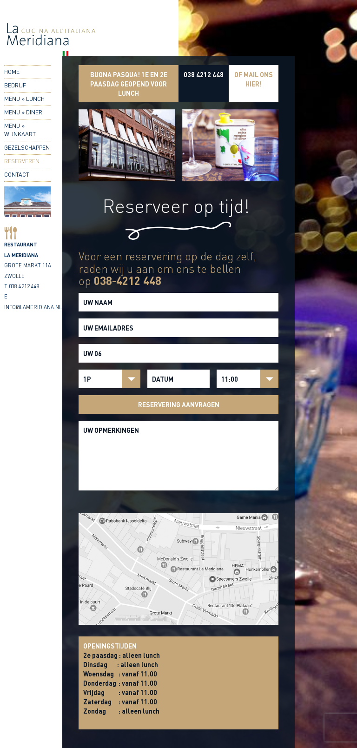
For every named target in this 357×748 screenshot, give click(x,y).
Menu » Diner (23, 112)
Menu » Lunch (24, 98)
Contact (16, 174)
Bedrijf (15, 85)
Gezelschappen (27, 147)
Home (12, 71)
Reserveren (22, 161)
